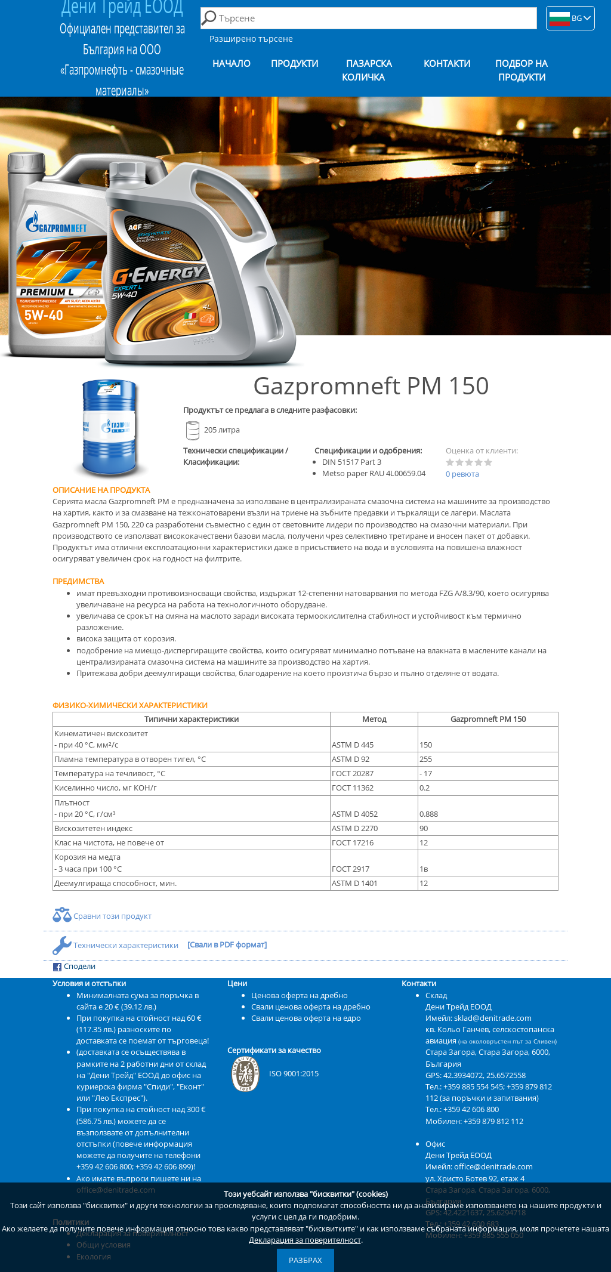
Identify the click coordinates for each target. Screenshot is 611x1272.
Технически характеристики (116, 945)
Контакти (447, 63)
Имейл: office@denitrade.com (479, 1166)
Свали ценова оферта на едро (306, 1017)
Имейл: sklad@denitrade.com (478, 1017)
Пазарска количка (367, 70)
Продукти (294, 63)
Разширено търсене (251, 38)
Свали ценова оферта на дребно (311, 1006)
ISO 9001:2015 (273, 1073)
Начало (231, 63)
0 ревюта (462, 473)
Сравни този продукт (102, 915)
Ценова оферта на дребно (299, 995)
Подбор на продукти (521, 70)
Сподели (74, 966)
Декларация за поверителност (305, 1239)
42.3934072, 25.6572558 (484, 1075)
